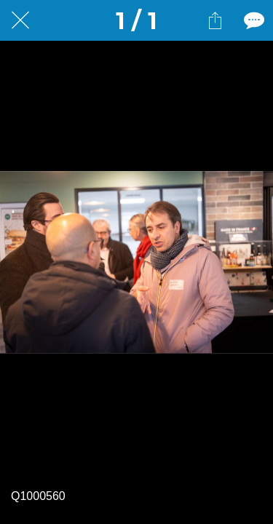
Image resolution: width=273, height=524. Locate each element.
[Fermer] (20, 20)
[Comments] (252, 20)
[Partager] (214, 20)
